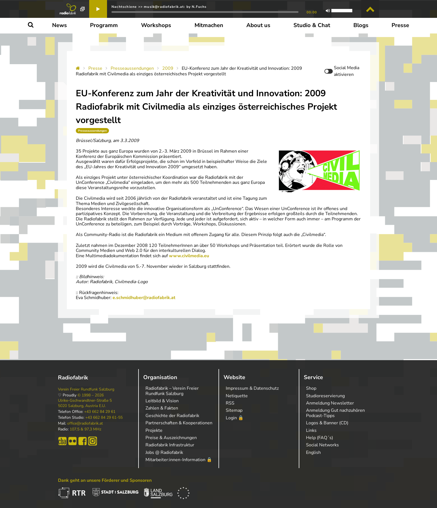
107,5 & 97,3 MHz (85, 429)
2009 (167, 68)
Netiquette (237, 396)
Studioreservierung (325, 396)
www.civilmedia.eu (189, 256)
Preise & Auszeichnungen (171, 438)
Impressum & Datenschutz (252, 388)
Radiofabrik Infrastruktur (169, 445)
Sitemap (234, 410)
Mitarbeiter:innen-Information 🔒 (178, 460)
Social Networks (322, 445)
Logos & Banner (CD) (327, 423)
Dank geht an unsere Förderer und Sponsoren (105, 480)
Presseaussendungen (132, 68)
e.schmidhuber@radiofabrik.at (144, 298)
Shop (311, 388)
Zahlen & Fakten (161, 408)
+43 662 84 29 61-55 (104, 417)
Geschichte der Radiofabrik (172, 416)
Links (311, 430)
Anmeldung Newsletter (330, 403)
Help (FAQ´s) (319, 438)
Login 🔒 (235, 418)
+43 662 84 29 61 (99, 411)
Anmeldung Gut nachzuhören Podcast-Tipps (335, 412)
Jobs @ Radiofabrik (164, 452)
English (313, 452)
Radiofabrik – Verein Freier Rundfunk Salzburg (172, 390)
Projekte (153, 430)
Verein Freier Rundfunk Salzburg (86, 389)
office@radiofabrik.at (85, 423)
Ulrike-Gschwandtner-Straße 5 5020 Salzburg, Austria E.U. (85, 403)
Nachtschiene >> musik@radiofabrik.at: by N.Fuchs (159, 6)
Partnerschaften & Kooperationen (178, 423)
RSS (230, 403)
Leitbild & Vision (162, 401)
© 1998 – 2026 (90, 395)
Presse (95, 68)
